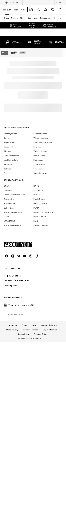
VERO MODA (9, 435)
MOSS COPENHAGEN (43, 426)
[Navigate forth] (54, 18)
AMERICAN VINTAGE (13, 426)
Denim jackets (10, 360)
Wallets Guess (40, 365)
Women (7, 9)
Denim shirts (39, 369)
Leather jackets (11, 373)
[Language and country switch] (59, 2)
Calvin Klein (9, 421)
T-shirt (7, 387)
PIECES (36, 408)
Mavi (35, 435)
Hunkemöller (9, 417)
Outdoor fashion (11, 369)
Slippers (7, 365)
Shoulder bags (40, 387)
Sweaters (38, 382)
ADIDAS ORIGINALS (12, 439)
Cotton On (9, 413)
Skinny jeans (9, 356)
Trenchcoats (39, 378)
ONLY (6, 399)
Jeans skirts (9, 378)
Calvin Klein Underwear (14, 408)
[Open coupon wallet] (31, 10)
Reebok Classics (40, 439)
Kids (23, 9)
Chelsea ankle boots (42, 356)
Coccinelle (38, 404)
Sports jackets (10, 347)
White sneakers (40, 351)
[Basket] (60, 10)
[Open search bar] (59, 18)
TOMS (6, 430)
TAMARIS (8, 404)
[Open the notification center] (45, 9)
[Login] (38, 10)
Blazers (7, 351)
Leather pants (40, 347)
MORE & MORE (40, 430)
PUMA (36, 421)
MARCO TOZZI (40, 417)
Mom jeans (38, 373)
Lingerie (37, 360)
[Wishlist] (53, 10)
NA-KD (36, 399)
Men (16, 9)
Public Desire (39, 413)
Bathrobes (8, 382)
